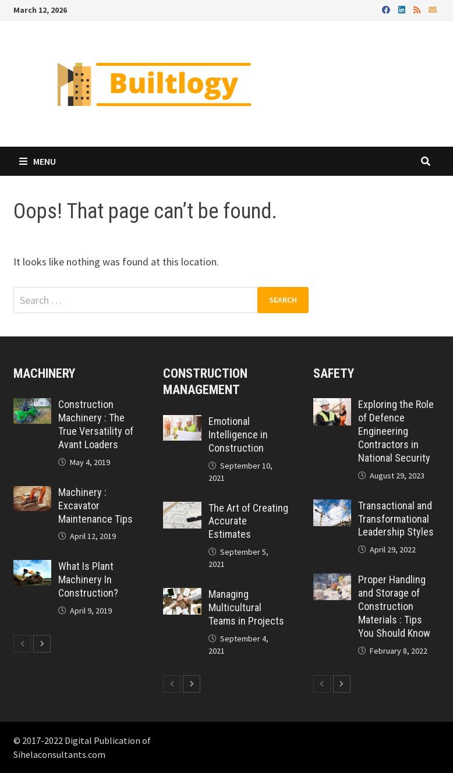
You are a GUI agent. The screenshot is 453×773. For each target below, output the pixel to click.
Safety (333, 373)
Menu (37, 161)
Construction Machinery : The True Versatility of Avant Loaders (95, 424)
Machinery (44, 373)
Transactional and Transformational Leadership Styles (396, 518)
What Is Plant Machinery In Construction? (88, 579)
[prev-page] (22, 644)
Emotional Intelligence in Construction (238, 434)
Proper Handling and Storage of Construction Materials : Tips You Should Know (394, 606)
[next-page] (42, 644)
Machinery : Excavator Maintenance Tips (95, 505)
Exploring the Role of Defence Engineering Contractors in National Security (396, 430)
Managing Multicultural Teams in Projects (246, 607)
